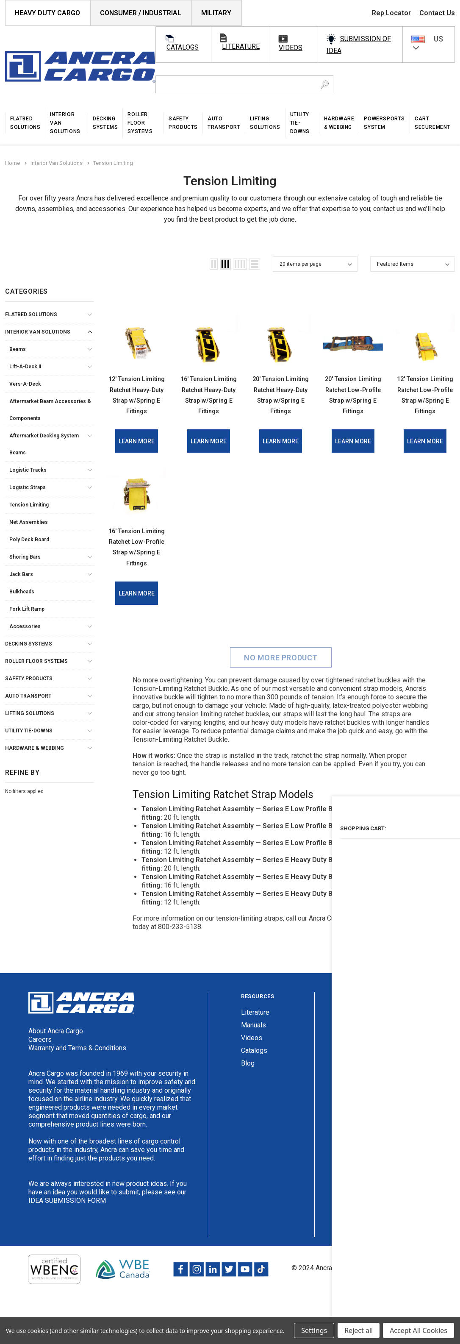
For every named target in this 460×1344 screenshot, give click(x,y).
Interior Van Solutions (37, 332)
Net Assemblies (28, 522)
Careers (40, 1081)
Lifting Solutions (29, 713)
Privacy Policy (370, 1309)
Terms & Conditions (426, 1309)
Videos (251, 1079)
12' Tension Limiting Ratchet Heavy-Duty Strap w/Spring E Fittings (136, 404)
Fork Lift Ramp (26, 609)
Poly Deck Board (29, 540)
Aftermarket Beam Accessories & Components (50, 409)
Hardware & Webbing (34, 748)
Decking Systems (28, 644)
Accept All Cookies (418, 1330)
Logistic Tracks (28, 470)
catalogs (182, 47)
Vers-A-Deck (25, 384)
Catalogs (254, 1092)
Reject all (358, 1330)
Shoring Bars (25, 557)
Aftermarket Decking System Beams (44, 444)
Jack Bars (21, 574)
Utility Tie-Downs (29, 731)
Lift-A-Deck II (25, 367)
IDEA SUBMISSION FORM (67, 1242)
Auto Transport (28, 696)
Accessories (25, 626)
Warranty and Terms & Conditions (77, 1089)
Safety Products (29, 679)
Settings (314, 1330)
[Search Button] (324, 84)
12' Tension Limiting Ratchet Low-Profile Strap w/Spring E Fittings (425, 404)
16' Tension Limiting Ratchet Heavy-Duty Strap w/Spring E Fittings (208, 404)
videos (290, 48)
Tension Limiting (29, 505)
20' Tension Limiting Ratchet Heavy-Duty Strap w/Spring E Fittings (280, 404)
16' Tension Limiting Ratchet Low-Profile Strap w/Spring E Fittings (136, 577)
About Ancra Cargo (55, 1073)
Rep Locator (391, 13)
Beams (17, 349)
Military (216, 13)
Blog (248, 1105)
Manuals (253, 1067)
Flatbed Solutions (31, 314)
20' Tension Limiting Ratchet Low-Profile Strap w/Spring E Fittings (353, 404)
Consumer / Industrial (140, 13)
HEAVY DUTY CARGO (47, 13)
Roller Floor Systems (36, 661)
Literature (255, 1054)
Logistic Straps (27, 487)
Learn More (137, 462)
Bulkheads (21, 592)
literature (241, 46)
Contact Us (437, 13)
